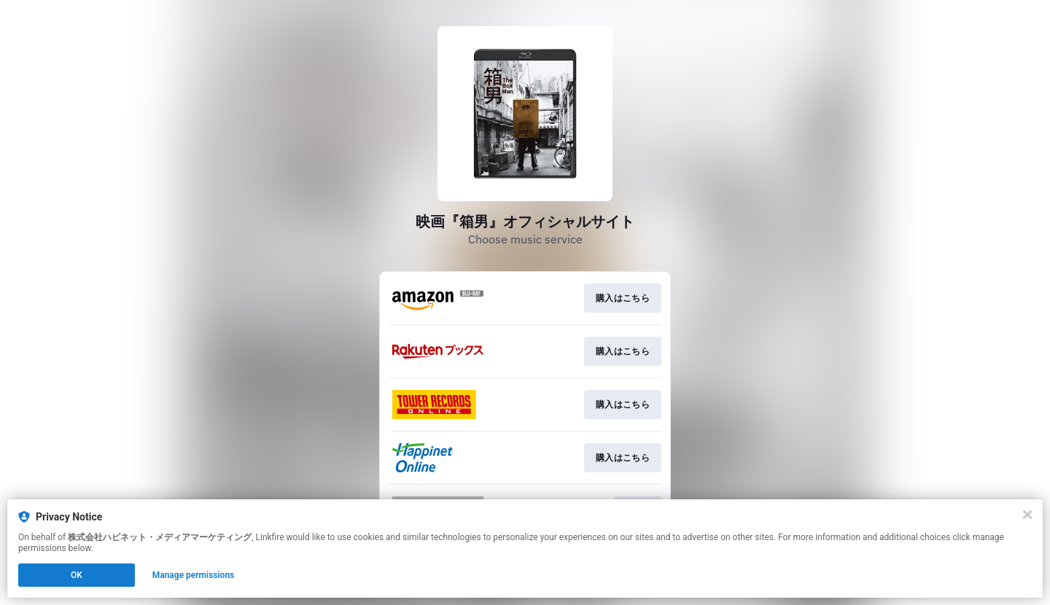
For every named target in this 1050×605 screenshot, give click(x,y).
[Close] (1027, 514)
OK (76, 575)
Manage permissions (193, 575)
